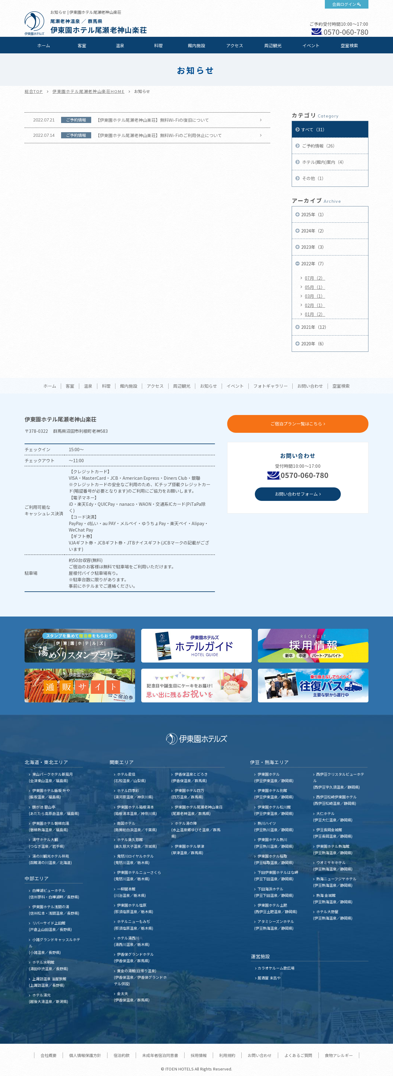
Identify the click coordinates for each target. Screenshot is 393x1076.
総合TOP (34, 91)
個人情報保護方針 (85, 1055)
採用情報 (199, 1055)
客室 (82, 45)
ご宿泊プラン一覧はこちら (296, 424)
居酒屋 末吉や (269, 977)
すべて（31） (314, 129)
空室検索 (349, 45)
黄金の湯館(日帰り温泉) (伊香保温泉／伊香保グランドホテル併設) (140, 977)
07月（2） (315, 278)
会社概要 (48, 1055)
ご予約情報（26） (319, 146)
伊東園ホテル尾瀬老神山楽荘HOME (89, 91)
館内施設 (196, 45)
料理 (158, 45)
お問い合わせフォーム (296, 494)
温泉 (120, 45)
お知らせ (208, 386)
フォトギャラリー (270, 386)
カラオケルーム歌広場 (276, 967)
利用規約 (227, 1055)
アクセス (234, 45)
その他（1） (313, 178)
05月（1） (315, 287)
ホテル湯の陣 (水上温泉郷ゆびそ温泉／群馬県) (195, 829)
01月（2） (315, 314)
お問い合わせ (310, 386)
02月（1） (315, 305)
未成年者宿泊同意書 (160, 1055)
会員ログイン (344, 4)
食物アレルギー (339, 1055)
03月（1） (315, 296)
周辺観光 (273, 45)
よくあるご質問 (298, 1055)
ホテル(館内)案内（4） (323, 162)
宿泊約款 (122, 1055)
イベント (311, 45)
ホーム (43, 45)
